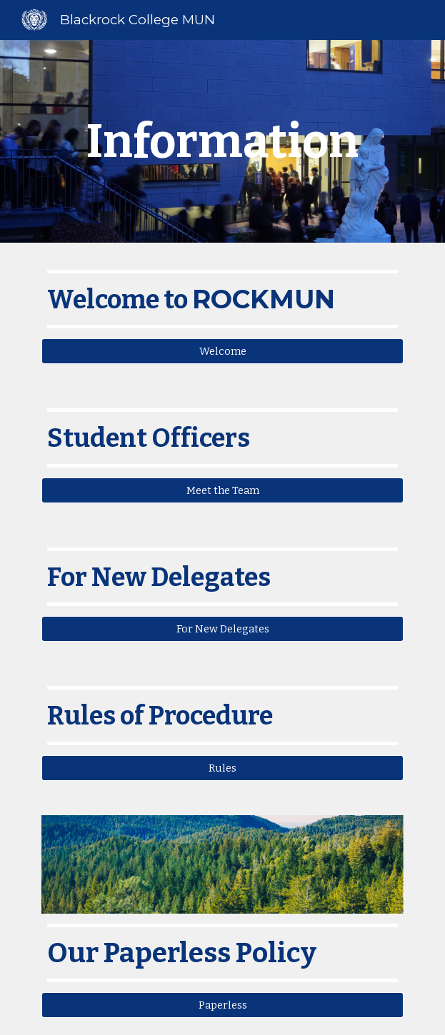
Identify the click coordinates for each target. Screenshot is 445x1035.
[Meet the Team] (222, 490)
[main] (222, 141)
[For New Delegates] (222, 629)
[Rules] (222, 767)
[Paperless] (222, 1004)
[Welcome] (222, 351)
